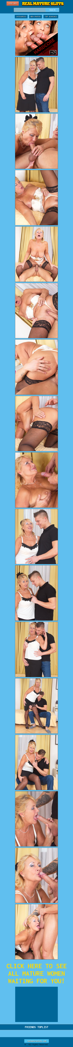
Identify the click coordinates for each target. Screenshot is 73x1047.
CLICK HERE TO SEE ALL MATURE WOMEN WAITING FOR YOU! (36, 973)
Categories (21, 17)
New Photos (35, 17)
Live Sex (13, 3)
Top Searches (51, 17)
